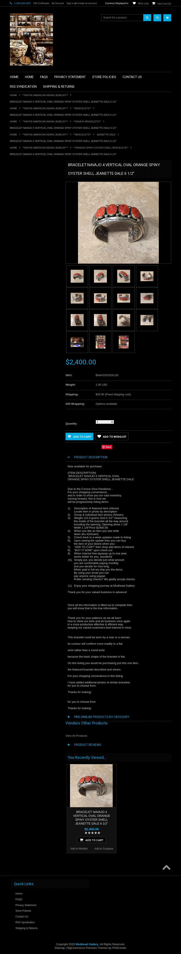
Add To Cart (91, 840)
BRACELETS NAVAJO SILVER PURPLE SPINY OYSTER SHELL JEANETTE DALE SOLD (35, 466)
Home (13, 95)
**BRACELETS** (82, 108)
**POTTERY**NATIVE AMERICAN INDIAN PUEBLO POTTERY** (32, 296)
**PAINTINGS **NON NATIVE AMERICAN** (29, 191)
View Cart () (164, 3)
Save (108, 447)
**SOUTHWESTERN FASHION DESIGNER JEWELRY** (30, 285)
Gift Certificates (41, 3)
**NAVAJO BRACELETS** (87, 121)
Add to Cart (79, 436)
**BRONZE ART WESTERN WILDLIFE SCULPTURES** (34, 209)
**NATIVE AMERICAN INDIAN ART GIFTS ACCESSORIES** (32, 242)
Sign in (70, 3)
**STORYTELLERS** (24, 305)
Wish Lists (143, 3)
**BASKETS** (20, 182)
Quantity (71, 423)
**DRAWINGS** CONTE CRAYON (32, 218)
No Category (19, 312)
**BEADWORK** (22, 200)
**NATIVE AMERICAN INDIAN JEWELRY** (45, 95)
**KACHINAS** (21, 233)
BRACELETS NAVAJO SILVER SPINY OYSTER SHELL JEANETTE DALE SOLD (35, 381)
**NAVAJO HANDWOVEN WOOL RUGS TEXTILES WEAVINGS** (35, 274)
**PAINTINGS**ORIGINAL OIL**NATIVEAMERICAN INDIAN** (32, 264)
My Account (57, 3)
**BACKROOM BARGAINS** (29, 174)
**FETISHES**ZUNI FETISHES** (31, 225)
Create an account (87, 3)
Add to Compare (47, 410)
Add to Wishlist (22, 410)
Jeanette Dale (106, 134)
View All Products (76, 735)
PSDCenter (119, 947)
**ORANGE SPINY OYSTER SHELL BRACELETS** (100, 147)
